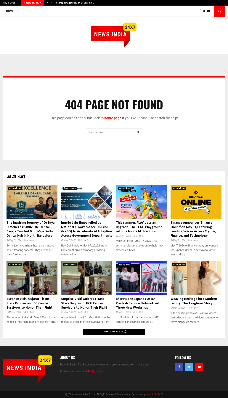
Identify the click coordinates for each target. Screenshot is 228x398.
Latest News (16, 176)
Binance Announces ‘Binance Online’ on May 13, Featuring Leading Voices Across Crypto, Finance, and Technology (193, 229)
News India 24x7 (154, 394)
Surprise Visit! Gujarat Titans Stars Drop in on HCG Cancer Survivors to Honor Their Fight (29, 303)
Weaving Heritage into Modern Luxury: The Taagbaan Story (194, 301)
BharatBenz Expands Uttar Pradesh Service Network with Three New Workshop (138, 303)
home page (112, 118)
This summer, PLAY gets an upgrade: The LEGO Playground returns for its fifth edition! (139, 227)
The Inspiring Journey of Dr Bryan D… (74, 3)
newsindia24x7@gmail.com (90, 371)
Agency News (15, 188)
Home (10, 11)
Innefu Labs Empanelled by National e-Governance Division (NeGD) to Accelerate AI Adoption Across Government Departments (86, 229)
